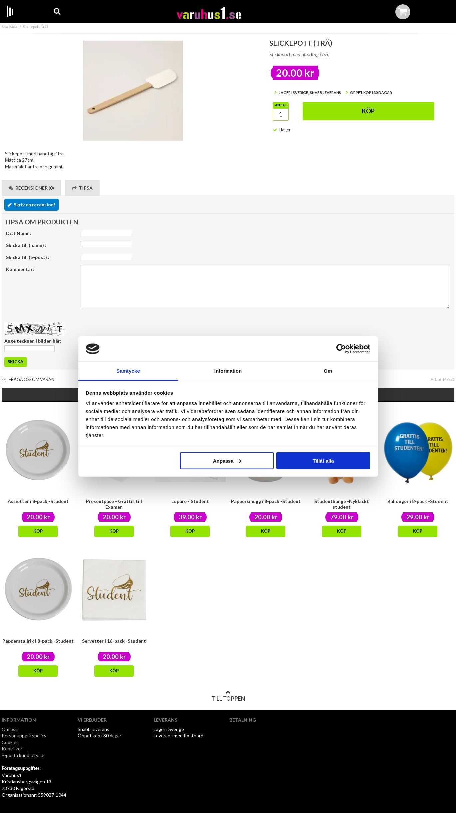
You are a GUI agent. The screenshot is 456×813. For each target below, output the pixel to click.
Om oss (10, 729)
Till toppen (228, 695)
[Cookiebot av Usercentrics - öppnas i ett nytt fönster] (341, 349)
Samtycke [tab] (128, 371)
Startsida (9, 26)
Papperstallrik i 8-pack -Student (38, 641)
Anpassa (227, 460)
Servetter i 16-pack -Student (114, 641)
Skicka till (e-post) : (27, 257)
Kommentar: (20, 269)
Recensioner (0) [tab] (31, 188)
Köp (368, 111)
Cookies (10, 742)
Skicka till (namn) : (26, 245)
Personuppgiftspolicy (24, 735)
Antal (280, 105)
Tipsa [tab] (82, 188)
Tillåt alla (323, 460)
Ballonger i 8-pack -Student (417, 501)
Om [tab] (328, 371)
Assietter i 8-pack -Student (38, 501)
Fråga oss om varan (28, 379)
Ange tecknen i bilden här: (32, 341)
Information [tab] (228, 371)
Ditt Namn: (18, 233)
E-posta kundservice (23, 755)
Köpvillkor (12, 748)
